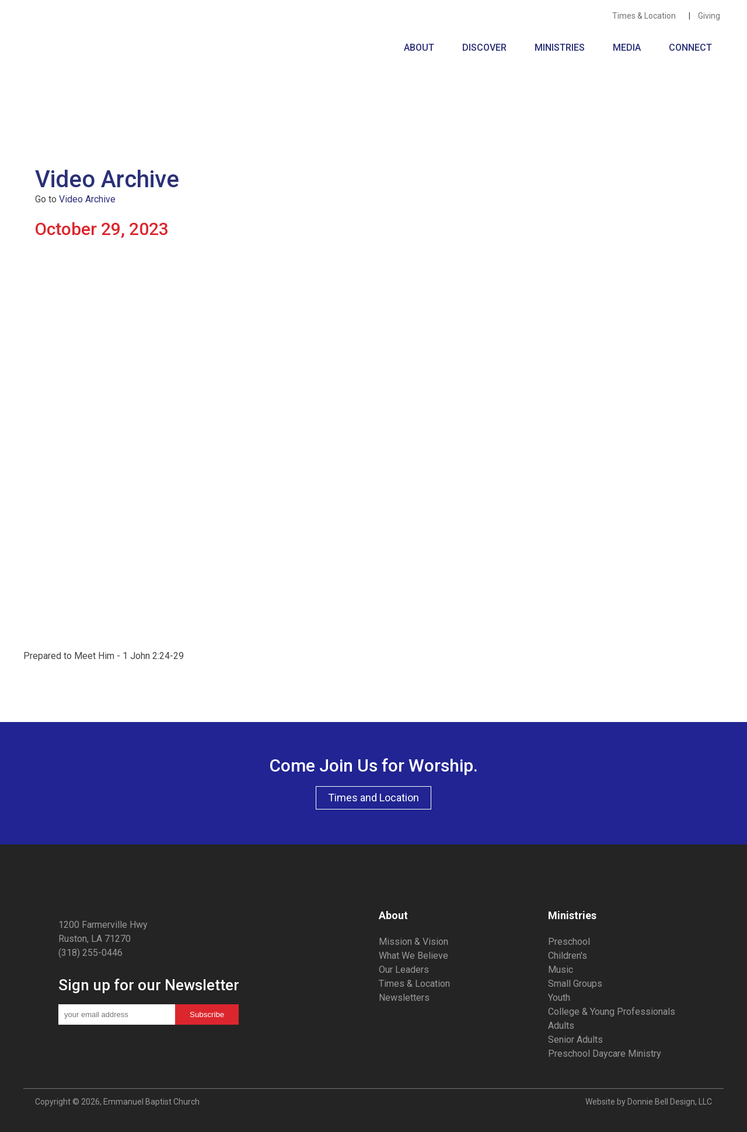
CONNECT (690, 47)
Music (560, 969)
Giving (711, 15)
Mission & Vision (413, 941)
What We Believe (413, 955)
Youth (559, 997)
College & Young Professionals (611, 1011)
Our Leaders (404, 969)
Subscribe (207, 1014)
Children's (567, 955)
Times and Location (373, 797)
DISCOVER (486, 47)
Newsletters (404, 997)
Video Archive (87, 199)
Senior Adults (575, 1039)
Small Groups (575, 983)
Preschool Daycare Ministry (604, 1053)
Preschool (569, 941)
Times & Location (646, 15)
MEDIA (629, 47)
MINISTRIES (562, 47)
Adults (561, 1025)
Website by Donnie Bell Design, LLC (648, 1101)
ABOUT (421, 47)
